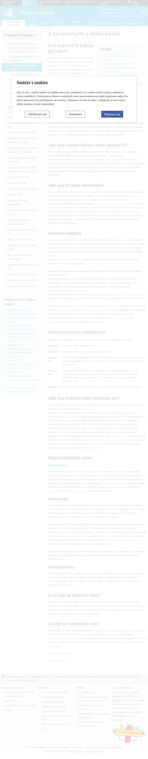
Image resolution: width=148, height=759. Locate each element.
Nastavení (75, 113)
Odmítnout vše (37, 113)
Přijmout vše (112, 113)
